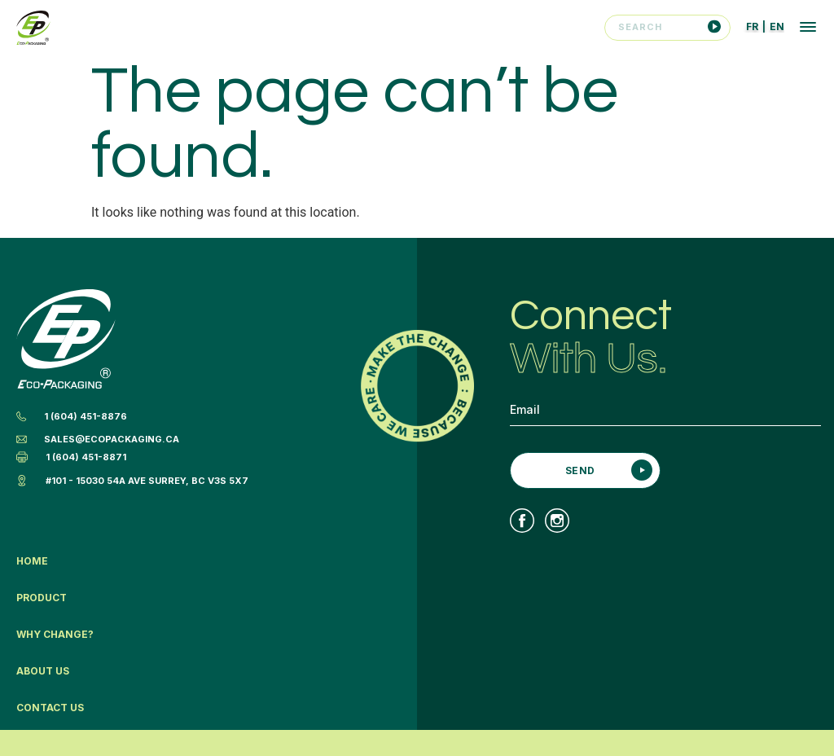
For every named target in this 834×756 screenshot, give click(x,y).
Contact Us (50, 707)
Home (32, 561)
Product (41, 597)
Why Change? (55, 634)
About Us (42, 671)
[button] (808, 28)
